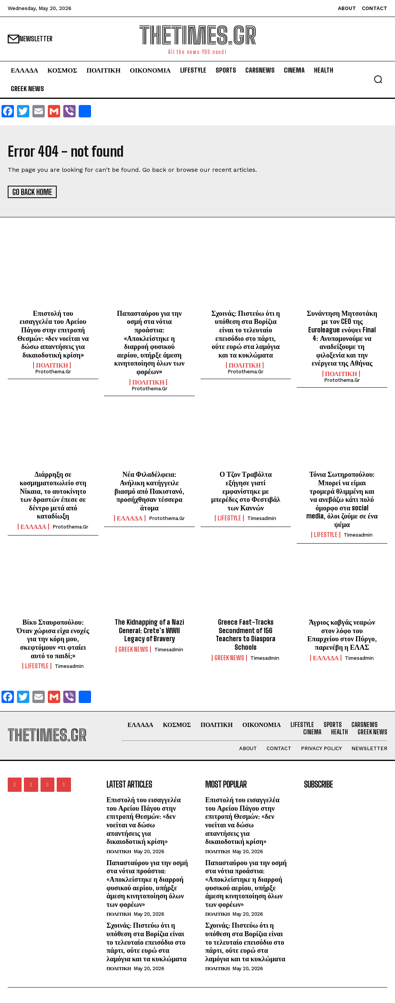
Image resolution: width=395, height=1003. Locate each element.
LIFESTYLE (229, 518)
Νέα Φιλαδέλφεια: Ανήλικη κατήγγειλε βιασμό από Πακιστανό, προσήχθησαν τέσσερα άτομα (149, 490)
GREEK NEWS (133, 649)
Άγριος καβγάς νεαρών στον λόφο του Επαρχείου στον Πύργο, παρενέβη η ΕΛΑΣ (342, 634)
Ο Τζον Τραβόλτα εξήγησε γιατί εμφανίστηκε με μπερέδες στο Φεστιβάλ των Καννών (245, 490)
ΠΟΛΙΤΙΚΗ (52, 365)
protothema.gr (53, 371)
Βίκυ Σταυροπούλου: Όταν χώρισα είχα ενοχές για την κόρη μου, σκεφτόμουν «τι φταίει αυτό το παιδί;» (53, 638)
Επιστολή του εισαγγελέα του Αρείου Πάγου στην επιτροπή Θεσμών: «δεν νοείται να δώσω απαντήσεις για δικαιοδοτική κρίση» (53, 333)
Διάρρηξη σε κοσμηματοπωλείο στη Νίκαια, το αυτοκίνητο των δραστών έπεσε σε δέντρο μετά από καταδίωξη (53, 494)
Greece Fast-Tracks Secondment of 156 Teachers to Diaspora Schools (245, 634)
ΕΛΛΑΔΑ (33, 526)
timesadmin (261, 518)
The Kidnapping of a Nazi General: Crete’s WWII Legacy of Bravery (149, 629)
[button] (378, 79)
